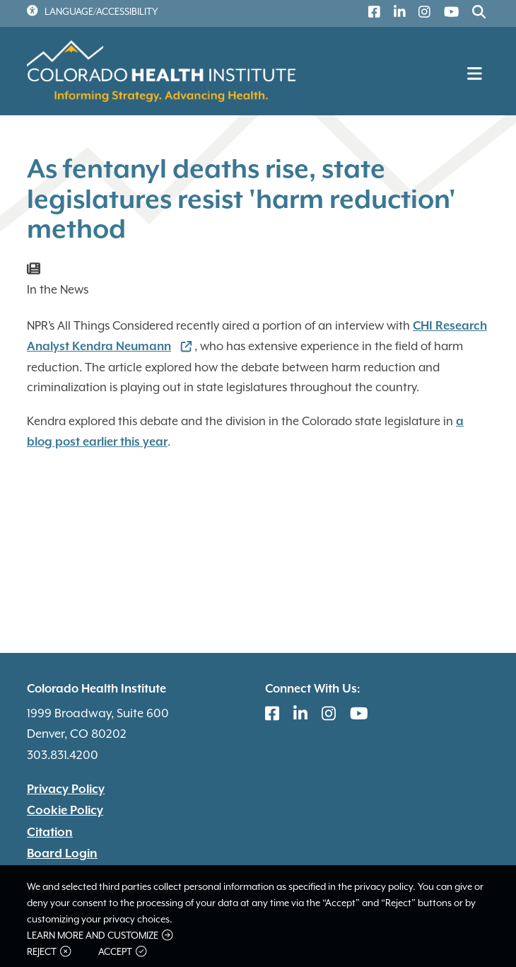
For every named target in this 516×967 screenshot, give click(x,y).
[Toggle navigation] (476, 78)
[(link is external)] (371, 14)
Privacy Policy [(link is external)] (66, 789)
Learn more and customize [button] (99, 936)
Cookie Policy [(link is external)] (65, 811)
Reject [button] (49, 952)
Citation (50, 833)
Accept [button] (122, 952)
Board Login (62, 854)
